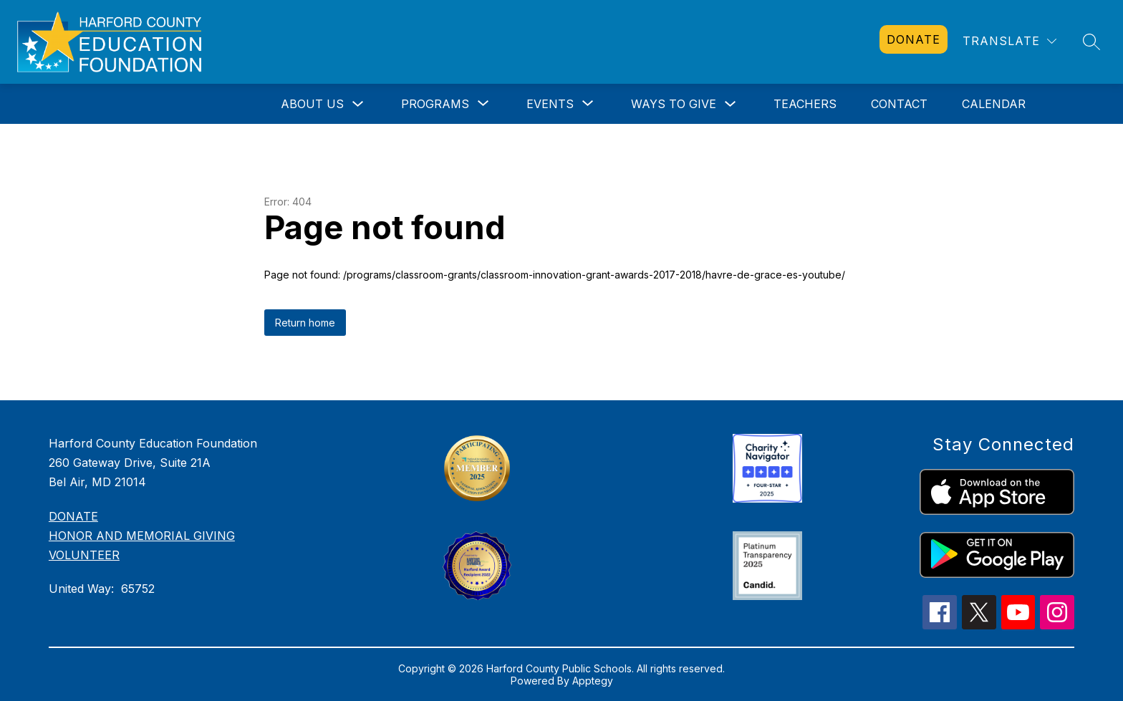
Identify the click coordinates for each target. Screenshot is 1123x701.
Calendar (994, 104)
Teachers (805, 104)
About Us (312, 104)
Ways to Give (673, 104)
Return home (305, 322)
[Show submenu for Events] (550, 103)
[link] (913, 39)
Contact (899, 104)
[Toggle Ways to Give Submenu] (730, 104)
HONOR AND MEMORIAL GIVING (142, 535)
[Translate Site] (1009, 41)
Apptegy (592, 681)
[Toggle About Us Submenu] (358, 104)
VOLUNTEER (84, 555)
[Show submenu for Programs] (435, 103)
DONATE (73, 516)
